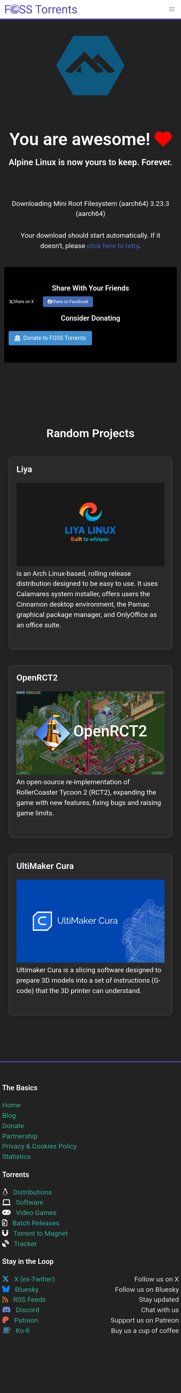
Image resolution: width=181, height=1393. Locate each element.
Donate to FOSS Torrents (50, 338)
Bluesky (20, 1289)
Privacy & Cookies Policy (39, 1146)
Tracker (19, 1244)
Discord (20, 1310)
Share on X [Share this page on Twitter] (21, 301)
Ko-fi (16, 1331)
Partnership (20, 1136)
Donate (13, 1126)
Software (22, 1202)
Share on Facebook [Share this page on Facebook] (68, 301)
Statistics (16, 1156)
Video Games (29, 1213)
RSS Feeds (24, 1299)
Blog (9, 1115)
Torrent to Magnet (35, 1233)
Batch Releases (30, 1223)
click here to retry (113, 246)
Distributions (27, 1192)
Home (11, 1105)
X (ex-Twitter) (28, 1279)
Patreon (20, 1320)
